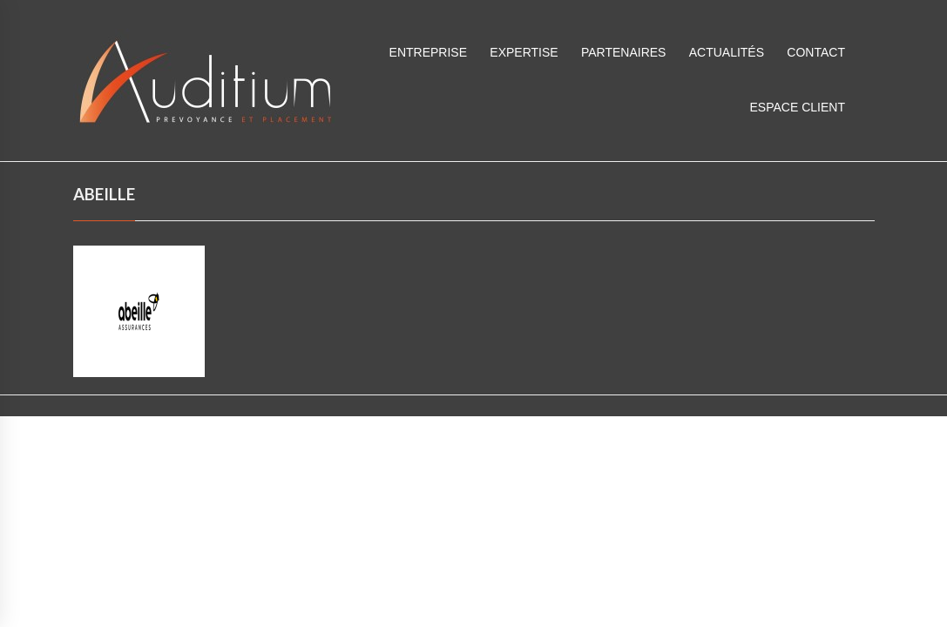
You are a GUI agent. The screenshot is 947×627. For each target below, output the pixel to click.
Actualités (726, 52)
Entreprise (428, 52)
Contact (816, 52)
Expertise (524, 52)
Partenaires (623, 52)
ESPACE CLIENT (797, 107)
